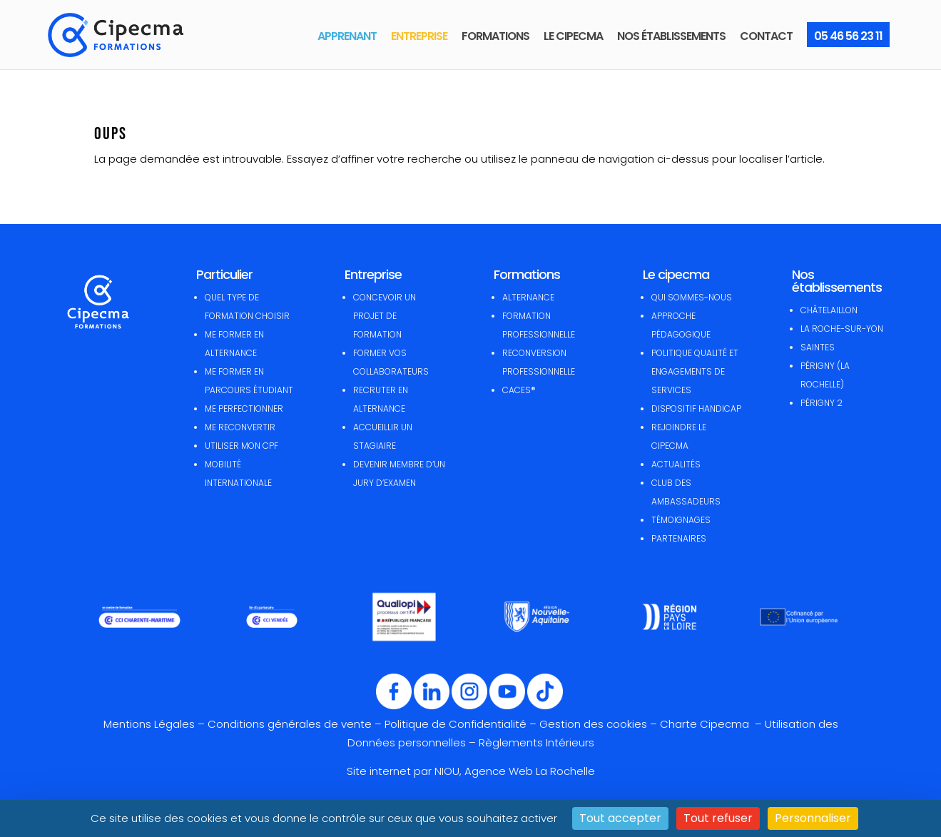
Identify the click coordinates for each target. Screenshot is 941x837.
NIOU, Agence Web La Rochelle (514, 771)
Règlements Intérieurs (536, 742)
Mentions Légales (149, 723)
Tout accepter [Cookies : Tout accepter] (620, 818)
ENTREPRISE (419, 36)
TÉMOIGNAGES (681, 520)
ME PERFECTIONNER (244, 408)
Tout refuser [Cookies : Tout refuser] (718, 818)
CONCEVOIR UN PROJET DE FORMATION (384, 315)
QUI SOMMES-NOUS (691, 297)
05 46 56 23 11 (848, 36)
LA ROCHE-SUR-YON (841, 329)
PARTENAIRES (678, 538)
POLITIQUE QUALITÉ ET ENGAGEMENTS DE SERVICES (694, 371)
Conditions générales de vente (290, 723)
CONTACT (766, 36)
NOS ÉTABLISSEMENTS (671, 36)
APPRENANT (347, 36)
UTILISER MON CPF (241, 446)
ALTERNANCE (528, 297)
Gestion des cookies (593, 723)
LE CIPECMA (573, 36)
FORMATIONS (495, 36)
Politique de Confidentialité (456, 723)
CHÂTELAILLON (829, 310)
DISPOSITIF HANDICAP (696, 408)
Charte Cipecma (706, 723)
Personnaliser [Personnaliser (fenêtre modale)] (813, 818)
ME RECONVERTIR (240, 427)
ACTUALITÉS (676, 464)
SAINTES (817, 347)
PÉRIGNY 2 (821, 403)
